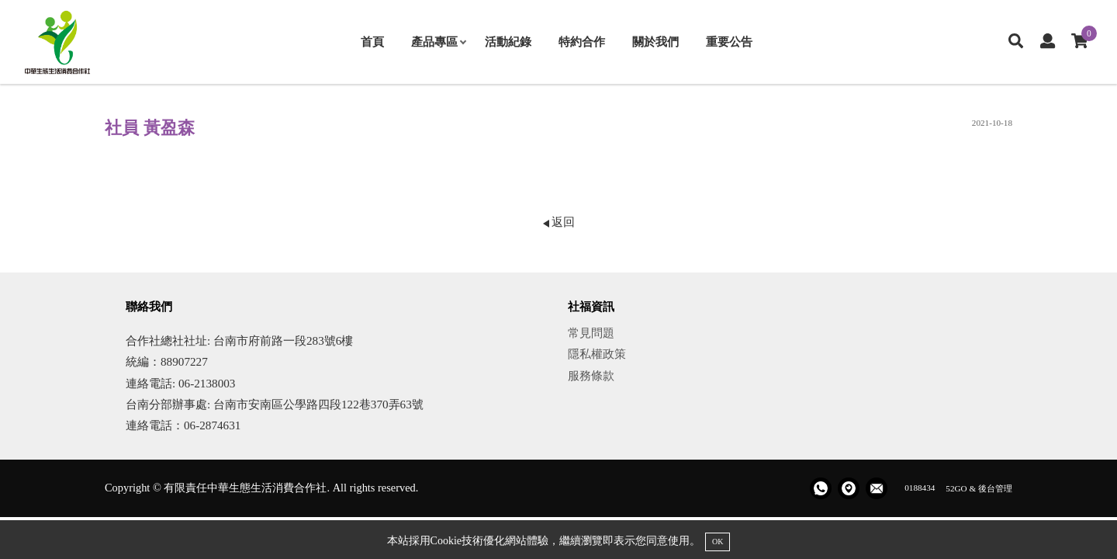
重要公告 (729, 41)
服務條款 (591, 375)
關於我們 (655, 41)
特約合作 (581, 41)
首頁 (372, 41)
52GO (956, 487)
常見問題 (591, 332)
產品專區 (438, 41)
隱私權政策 (597, 353)
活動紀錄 (508, 41)
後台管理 (995, 487)
